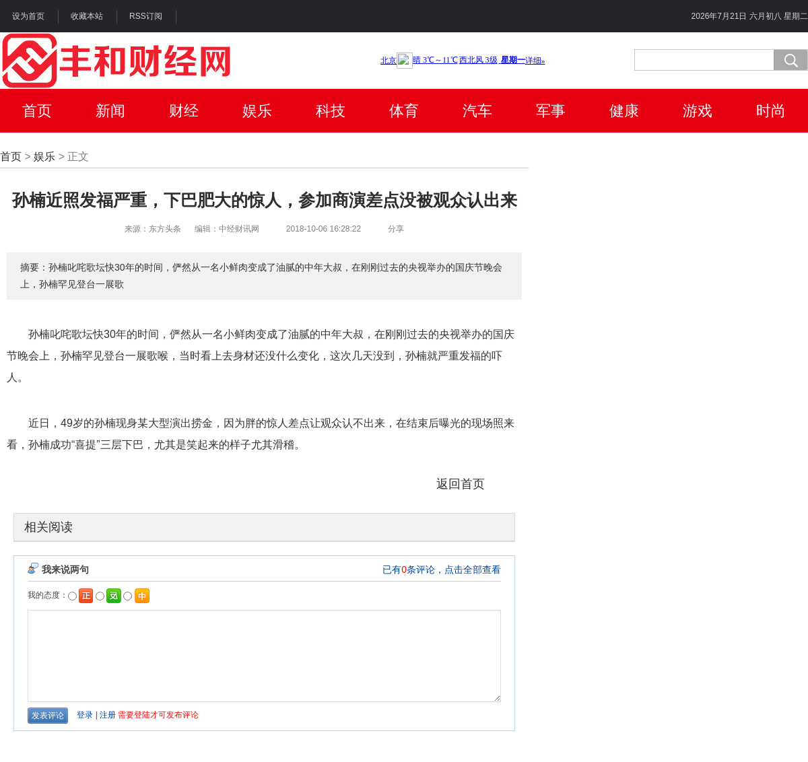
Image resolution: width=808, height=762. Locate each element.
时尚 (771, 110)
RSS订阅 (145, 16)
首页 (37, 110)
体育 (404, 110)
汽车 (477, 110)
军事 (551, 110)
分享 (396, 229)
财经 (184, 110)
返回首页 (460, 484)
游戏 (697, 110)
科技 (330, 110)
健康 (624, 110)
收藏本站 (87, 16)
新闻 (110, 110)
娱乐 (257, 110)
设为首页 (28, 16)
